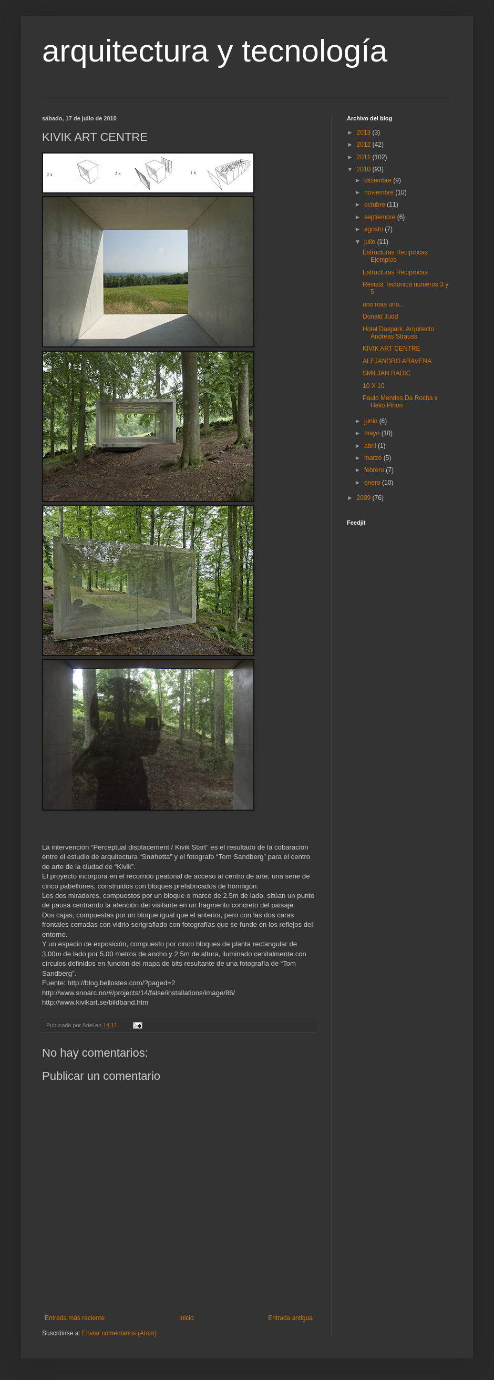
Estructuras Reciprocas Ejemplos (395, 256)
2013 (365, 132)
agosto (374, 229)
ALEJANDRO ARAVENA (397, 361)
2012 (365, 144)
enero (373, 482)
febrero (375, 470)
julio (370, 242)
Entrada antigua (290, 1318)
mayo (373, 433)
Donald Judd (380, 316)
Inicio (186, 1318)
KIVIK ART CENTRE (391, 348)
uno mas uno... (383, 304)
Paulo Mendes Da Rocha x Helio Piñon (400, 401)
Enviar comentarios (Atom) (119, 1333)
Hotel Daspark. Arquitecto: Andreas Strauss (399, 332)
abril (371, 445)
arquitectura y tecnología (214, 50)
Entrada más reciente (75, 1318)
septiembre (380, 217)
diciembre (378, 180)
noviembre (379, 192)
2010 (365, 169)
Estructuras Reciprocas (395, 272)
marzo (374, 458)
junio (371, 421)
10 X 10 (373, 386)
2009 (365, 498)
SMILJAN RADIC (386, 373)
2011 (365, 157)
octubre (375, 204)
